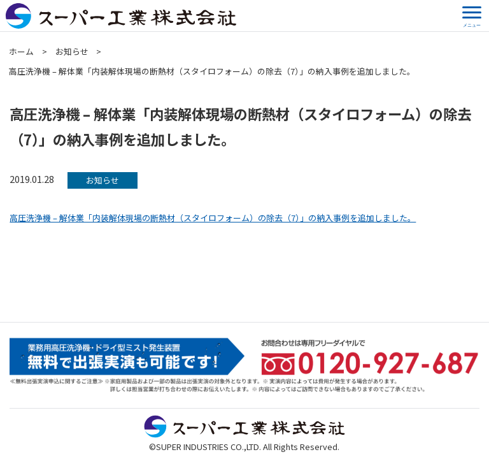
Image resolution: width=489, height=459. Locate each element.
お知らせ (72, 51)
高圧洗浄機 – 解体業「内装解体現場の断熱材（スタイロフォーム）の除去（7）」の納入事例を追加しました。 (213, 218)
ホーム (21, 51)
